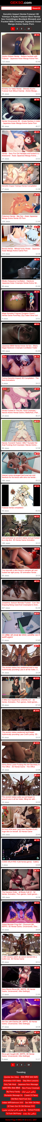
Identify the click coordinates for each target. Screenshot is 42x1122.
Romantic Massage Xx (13, 1095)
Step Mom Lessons (30, 1081)
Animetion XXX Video (12, 1081)
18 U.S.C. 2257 (30, 1120)
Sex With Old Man (32, 1103)
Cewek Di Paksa (31, 1095)
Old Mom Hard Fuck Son (21, 1099)
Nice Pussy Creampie (30, 1088)
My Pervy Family (13, 1092)
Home (7, 1120)
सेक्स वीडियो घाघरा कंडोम (29, 1077)
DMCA (20, 1120)
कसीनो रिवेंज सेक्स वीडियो (11, 1088)
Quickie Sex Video (11, 1077)
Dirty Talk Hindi (10, 1084)
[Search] (16, 8)
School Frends (34, 1110)
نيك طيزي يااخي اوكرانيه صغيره (14, 1110)
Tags (14, 1120)
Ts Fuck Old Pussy (13, 1113)
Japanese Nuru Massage (28, 1084)
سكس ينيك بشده (29, 1113)
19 (29, 29)
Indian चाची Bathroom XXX (12, 1103)
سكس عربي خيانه (28, 1092)
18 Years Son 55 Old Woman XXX (21, 1106)
